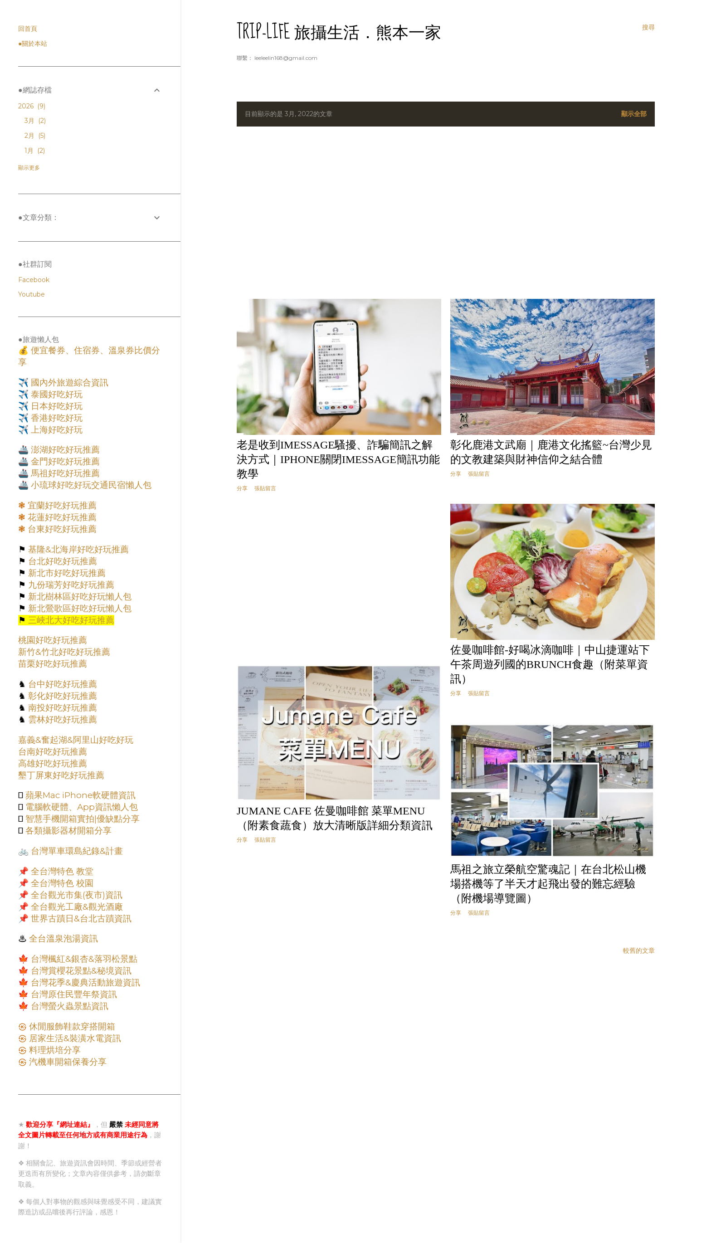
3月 (35, 121)
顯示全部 (634, 114)
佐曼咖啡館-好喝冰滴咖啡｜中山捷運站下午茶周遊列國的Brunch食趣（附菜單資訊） (550, 664)
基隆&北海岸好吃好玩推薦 (77, 549)
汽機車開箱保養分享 (67, 1062)
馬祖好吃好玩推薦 (64, 473)
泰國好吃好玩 (56, 394)
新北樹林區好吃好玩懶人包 (78, 596)
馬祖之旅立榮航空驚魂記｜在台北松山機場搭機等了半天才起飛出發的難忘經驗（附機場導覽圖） (548, 883)
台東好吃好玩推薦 (61, 529)
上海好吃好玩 (56, 429)
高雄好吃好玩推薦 (52, 763)
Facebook (33, 280)
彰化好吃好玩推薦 (61, 696)
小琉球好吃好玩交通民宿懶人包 (90, 485)
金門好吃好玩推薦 (64, 461)
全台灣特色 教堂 (61, 871)
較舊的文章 (639, 950)
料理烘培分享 (54, 1050)
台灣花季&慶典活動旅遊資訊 (84, 982)
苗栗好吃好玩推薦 (52, 663)
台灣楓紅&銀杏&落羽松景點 (83, 959)
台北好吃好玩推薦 (61, 561)
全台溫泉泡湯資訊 (62, 938)
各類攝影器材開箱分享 (67, 830)
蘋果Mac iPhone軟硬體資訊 (79, 795)
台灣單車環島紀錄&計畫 (76, 851)
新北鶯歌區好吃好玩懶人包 (78, 608)
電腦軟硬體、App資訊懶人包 (80, 807)
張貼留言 (265, 488)
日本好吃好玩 (56, 406)
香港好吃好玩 (56, 418)
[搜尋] (648, 27)
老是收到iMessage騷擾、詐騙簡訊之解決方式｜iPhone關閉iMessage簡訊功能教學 (338, 459)
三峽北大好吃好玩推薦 (70, 620)
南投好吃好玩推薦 (61, 707)
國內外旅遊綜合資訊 (68, 382)
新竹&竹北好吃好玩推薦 (64, 652)
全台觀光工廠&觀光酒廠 (76, 907)
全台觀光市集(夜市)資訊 (75, 895)
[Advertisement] (446, 212)
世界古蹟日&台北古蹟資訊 (80, 918)
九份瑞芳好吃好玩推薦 (70, 585)
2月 (34, 136)
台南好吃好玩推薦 (52, 751)
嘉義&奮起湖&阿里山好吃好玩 (75, 740)
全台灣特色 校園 (61, 883)
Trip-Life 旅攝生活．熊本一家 (339, 32)
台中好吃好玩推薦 (61, 684)
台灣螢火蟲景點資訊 (68, 1006)
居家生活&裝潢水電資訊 (74, 1038)
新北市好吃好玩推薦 (66, 573)
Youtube (31, 294)
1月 (34, 150)
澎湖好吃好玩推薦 (64, 449)
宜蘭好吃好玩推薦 (61, 505)
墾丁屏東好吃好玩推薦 (61, 775)
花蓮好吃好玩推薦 (61, 517)
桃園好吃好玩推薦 (52, 640)
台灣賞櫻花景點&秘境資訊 (80, 970)
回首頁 (27, 28)
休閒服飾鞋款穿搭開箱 (71, 1026)
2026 (31, 106)
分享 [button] (242, 488)
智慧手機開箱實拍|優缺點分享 (81, 819)
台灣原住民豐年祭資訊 (73, 994)
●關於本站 (32, 43)
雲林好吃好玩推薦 (61, 719)
